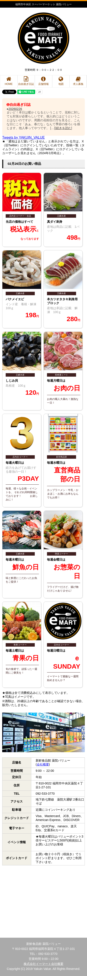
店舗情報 (43, 81)
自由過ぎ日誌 (26, 81)
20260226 (15, 109)
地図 (61, 81)
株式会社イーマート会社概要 (43, 964)
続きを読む (63, 128)
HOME (9, 81)
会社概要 (43, 764)
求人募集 (78, 81)
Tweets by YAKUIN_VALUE (23, 137)
